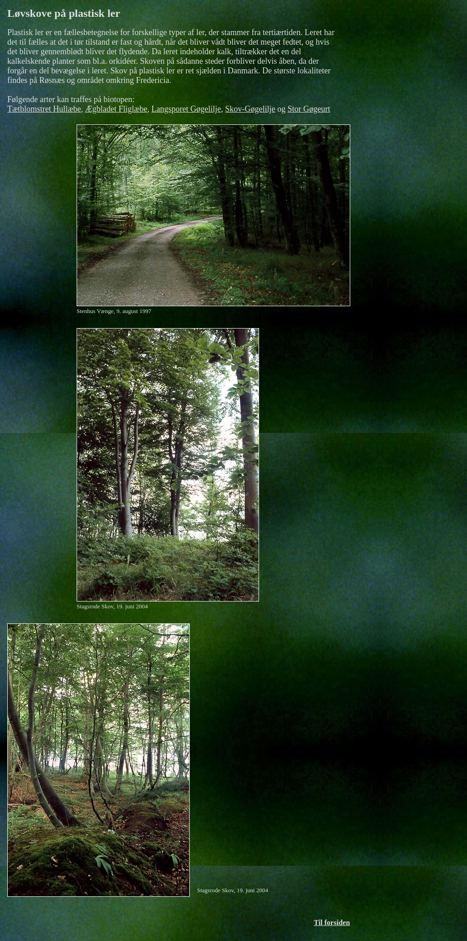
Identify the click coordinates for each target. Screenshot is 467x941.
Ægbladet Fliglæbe (116, 108)
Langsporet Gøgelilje (186, 108)
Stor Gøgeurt (308, 108)
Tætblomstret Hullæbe (44, 108)
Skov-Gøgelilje (250, 108)
